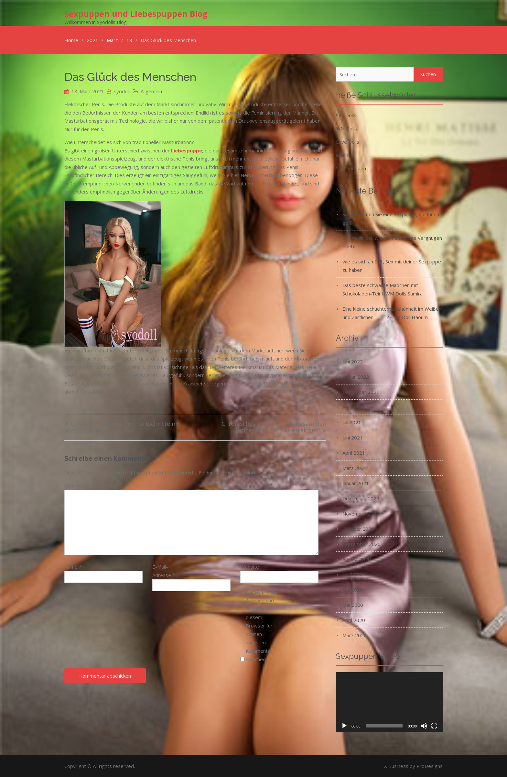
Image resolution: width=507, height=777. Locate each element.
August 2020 (356, 559)
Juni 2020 (352, 589)
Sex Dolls (346, 115)
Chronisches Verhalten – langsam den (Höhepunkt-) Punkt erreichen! (273, 427)
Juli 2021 (351, 422)
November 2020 (360, 513)
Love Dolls (347, 141)
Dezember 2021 (360, 391)
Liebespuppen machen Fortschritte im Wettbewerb (121, 427)
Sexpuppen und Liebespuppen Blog (136, 13)
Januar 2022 (355, 376)
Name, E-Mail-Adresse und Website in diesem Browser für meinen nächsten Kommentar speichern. (261, 625)
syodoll (122, 91)
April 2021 (353, 452)
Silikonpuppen (351, 168)
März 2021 (354, 467)
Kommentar (79, 485)
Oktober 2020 (358, 528)
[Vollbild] (434, 725)
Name (72, 566)
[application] (389, 702)
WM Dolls (346, 128)
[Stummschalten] (424, 725)
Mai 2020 (352, 604)
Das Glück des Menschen (130, 76)
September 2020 (361, 543)
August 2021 (356, 407)
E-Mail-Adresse (163, 570)
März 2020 (354, 635)
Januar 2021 (355, 483)
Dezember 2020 (360, 498)
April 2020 (353, 619)
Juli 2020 (351, 574)
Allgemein (151, 91)
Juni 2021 (352, 437)
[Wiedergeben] (344, 725)
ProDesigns (429, 765)
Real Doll (345, 154)
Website (249, 566)
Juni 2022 (352, 361)
